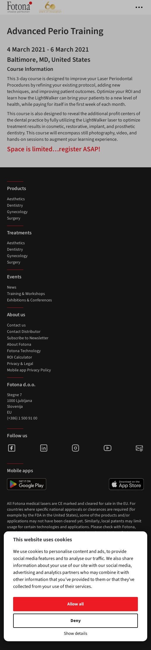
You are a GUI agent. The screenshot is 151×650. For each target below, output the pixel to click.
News (11, 287)
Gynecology (17, 212)
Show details (75, 633)
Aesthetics (16, 199)
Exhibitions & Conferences (29, 300)
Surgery (13, 218)
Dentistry (15, 205)
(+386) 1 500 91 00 (22, 418)
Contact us (16, 325)
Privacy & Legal (20, 364)
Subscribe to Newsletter (27, 338)
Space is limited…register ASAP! (53, 149)
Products (16, 188)
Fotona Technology (24, 351)
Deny (76, 621)
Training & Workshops (26, 294)
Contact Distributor (24, 332)
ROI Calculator (19, 357)
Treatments (19, 232)
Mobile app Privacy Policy (29, 370)
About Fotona (19, 344)
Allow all (75, 604)
